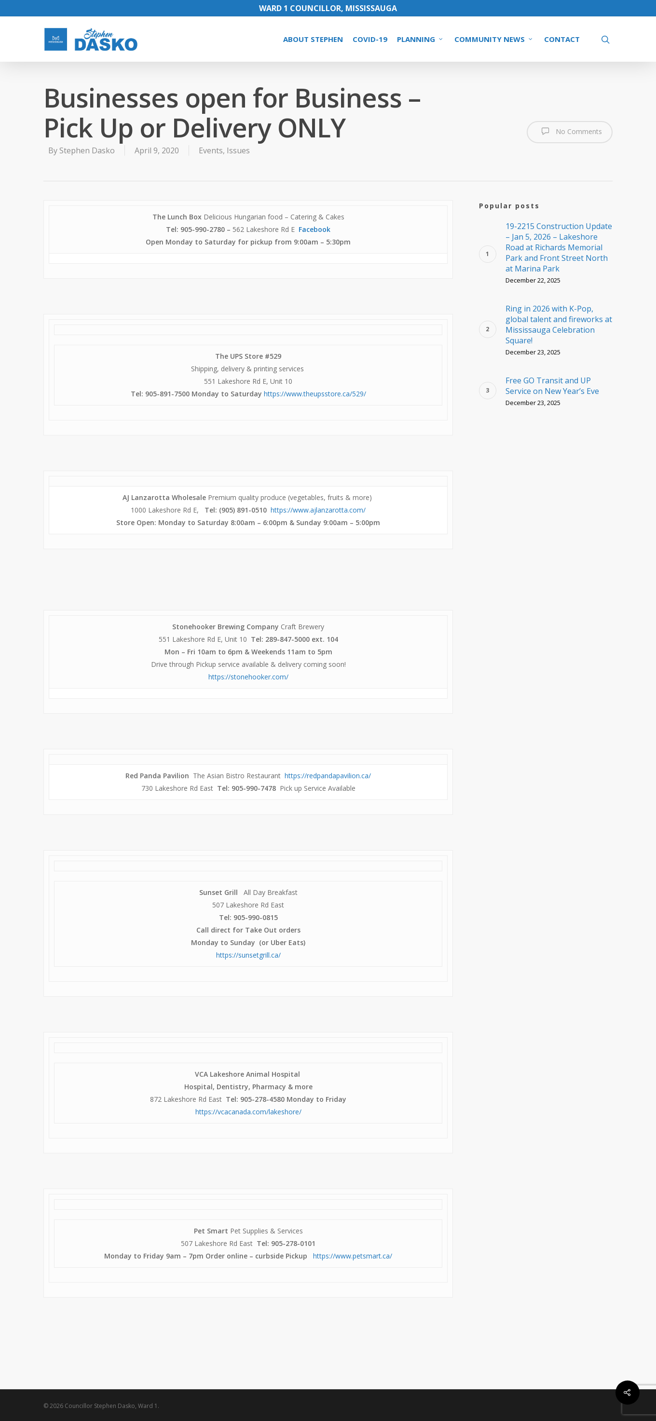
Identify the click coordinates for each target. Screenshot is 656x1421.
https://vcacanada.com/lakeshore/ (248, 1111)
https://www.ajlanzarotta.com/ (318, 509)
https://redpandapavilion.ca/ (328, 775)
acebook (316, 229)
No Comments (569, 131)
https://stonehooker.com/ (248, 676)
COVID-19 (370, 39)
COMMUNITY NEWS (493, 39)
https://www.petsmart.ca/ (352, 1255)
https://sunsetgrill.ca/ (248, 955)
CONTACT (562, 39)
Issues (238, 150)
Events (211, 150)
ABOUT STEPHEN (313, 39)
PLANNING (420, 39)
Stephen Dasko (87, 150)
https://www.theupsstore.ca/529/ (315, 393)
